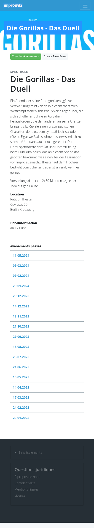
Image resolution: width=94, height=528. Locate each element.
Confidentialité (25, 483)
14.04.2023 (21, 387)
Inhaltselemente (30, 452)
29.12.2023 (21, 296)
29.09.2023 (21, 336)
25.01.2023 (21, 418)
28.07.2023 (21, 357)
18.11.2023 (21, 316)
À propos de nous (27, 477)
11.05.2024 (21, 255)
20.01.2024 (21, 286)
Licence (20, 495)
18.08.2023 (21, 346)
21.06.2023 (21, 367)
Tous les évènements (25, 56)
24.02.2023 (21, 407)
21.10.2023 (21, 326)
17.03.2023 (21, 397)
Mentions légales (27, 489)
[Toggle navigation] (85, 6)
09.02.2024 (21, 275)
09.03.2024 (21, 265)
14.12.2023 (21, 306)
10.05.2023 (21, 377)
